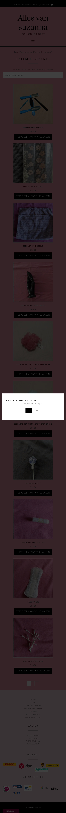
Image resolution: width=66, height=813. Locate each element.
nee (36, 410)
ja (28, 410)
